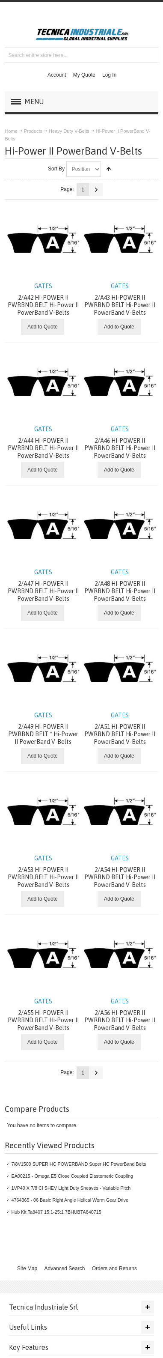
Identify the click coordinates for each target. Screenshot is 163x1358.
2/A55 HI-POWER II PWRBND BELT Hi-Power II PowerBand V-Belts (43, 1014)
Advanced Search (64, 1268)
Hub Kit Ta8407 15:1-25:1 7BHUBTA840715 (56, 1212)
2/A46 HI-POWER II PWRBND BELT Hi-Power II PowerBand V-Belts (120, 442)
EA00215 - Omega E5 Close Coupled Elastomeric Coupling (72, 1176)
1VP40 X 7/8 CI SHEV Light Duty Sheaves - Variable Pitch (70, 1188)
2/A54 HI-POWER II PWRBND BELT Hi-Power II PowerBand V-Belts (120, 871)
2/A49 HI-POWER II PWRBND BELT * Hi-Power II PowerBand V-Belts (43, 728)
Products (33, 131)
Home (11, 131)
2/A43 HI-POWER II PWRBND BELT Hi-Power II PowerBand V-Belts (120, 299)
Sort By (56, 169)
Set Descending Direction (108, 169)
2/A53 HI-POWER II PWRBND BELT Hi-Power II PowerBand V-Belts (43, 871)
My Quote (84, 75)
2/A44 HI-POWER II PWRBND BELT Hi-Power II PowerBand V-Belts (43, 442)
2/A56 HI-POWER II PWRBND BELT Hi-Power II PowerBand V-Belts (120, 1014)
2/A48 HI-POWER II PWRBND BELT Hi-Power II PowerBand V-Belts (120, 585)
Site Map (27, 1268)
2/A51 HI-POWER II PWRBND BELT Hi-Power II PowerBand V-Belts (120, 728)
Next (96, 189)
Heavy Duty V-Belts (69, 131)
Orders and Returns (114, 1268)
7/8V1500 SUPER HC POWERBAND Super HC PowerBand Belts (78, 1164)
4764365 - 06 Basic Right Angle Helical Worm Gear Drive (69, 1200)
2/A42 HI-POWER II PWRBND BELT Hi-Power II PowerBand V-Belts (43, 299)
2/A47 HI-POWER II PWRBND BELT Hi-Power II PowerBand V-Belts (43, 585)
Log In (109, 75)
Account (56, 75)
